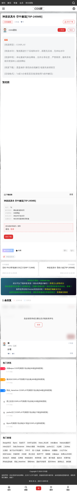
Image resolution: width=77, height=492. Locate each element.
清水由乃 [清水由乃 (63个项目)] (6, 458)
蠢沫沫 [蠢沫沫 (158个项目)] (59, 458)
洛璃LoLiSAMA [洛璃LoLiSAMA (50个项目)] (66, 454)
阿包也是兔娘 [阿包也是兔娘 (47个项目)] (7, 462)
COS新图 (7, 22)
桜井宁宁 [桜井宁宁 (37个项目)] (40, 454)
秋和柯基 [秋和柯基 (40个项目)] (38, 458)
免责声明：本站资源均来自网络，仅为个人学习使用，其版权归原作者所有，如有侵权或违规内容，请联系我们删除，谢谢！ (38, 476)
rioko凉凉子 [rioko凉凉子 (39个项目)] (7, 447)
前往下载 (68, 22)
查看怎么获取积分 (57, 283)
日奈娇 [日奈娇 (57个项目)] (24, 454)
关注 (61, 30)
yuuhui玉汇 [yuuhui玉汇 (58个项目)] (51, 447)
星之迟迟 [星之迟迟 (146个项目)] (32, 454)
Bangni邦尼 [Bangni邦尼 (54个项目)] (7, 443)
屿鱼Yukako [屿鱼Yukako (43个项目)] (7, 454)
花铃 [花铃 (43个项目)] (45, 458)
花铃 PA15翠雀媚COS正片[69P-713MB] (18, 268)
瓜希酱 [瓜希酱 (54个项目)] (20, 458)
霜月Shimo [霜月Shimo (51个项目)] (52, 462)
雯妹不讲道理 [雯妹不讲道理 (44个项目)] (41, 462)
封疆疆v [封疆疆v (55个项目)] (55, 450)
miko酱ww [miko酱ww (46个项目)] (54, 443)
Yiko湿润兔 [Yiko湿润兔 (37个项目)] (41, 447)
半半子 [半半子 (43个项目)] (27, 450)
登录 (12, 229)
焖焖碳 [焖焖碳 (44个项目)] (13, 458)
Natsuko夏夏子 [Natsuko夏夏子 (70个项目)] (65, 443)
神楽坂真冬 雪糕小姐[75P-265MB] (61, 268)
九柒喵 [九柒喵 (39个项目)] (59, 447)
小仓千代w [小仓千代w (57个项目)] (63, 450)
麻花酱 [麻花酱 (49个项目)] (68, 462)
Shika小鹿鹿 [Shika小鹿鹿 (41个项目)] (30, 447)
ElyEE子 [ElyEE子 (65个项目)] (22, 443)
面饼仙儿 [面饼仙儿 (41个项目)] (61, 462)
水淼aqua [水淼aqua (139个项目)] (55, 454)
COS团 (44, 471)
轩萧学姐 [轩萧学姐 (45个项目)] (67, 458)
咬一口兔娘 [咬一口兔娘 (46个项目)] (36, 450)
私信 (71, 30)
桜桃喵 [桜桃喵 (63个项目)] (47, 454)
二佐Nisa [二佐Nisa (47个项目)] (67, 447)
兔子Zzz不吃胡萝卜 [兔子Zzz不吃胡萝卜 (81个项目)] (16, 450)
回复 (71, 353)
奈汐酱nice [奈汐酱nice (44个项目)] (46, 450)
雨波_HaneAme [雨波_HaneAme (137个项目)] (19, 462)
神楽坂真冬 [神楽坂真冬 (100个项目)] (29, 458)
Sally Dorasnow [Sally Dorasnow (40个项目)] (18, 447)
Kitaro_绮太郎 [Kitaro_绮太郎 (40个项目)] (43, 443)
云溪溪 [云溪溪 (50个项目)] (5, 450)
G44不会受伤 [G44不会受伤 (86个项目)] (32, 443)
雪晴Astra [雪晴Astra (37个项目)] (31, 462)
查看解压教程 (62, 292)
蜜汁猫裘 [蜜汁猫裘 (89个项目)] (52, 458)
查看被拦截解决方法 (52, 289)
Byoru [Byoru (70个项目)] (15, 443)
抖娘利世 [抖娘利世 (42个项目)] (16, 454)
